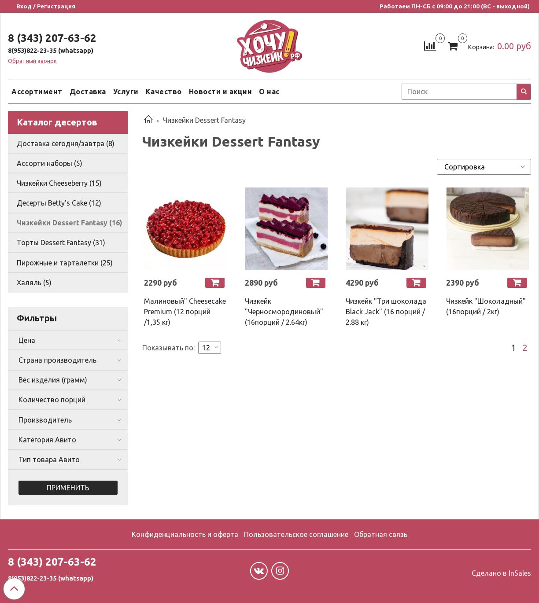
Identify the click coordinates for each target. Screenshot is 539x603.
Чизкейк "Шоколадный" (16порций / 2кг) (486, 306)
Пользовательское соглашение (296, 534)
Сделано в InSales (501, 573)
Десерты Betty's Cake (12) (59, 203)
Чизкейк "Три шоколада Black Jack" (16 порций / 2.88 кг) (386, 311)
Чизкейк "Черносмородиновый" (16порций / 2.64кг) (284, 311)
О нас (269, 92)
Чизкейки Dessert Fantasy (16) (69, 223)
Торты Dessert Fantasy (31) (61, 242)
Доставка (88, 92)
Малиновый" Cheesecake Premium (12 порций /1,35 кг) (185, 311)
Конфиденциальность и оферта (185, 534)
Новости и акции (220, 92)
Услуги (126, 92)
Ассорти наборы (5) (49, 163)
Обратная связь (380, 534)
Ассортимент (37, 92)
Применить (68, 488)
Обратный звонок (32, 61)
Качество (164, 92)
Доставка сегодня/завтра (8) (65, 143)
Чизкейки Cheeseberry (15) (59, 183)
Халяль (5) (34, 283)
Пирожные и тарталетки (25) (65, 263)
